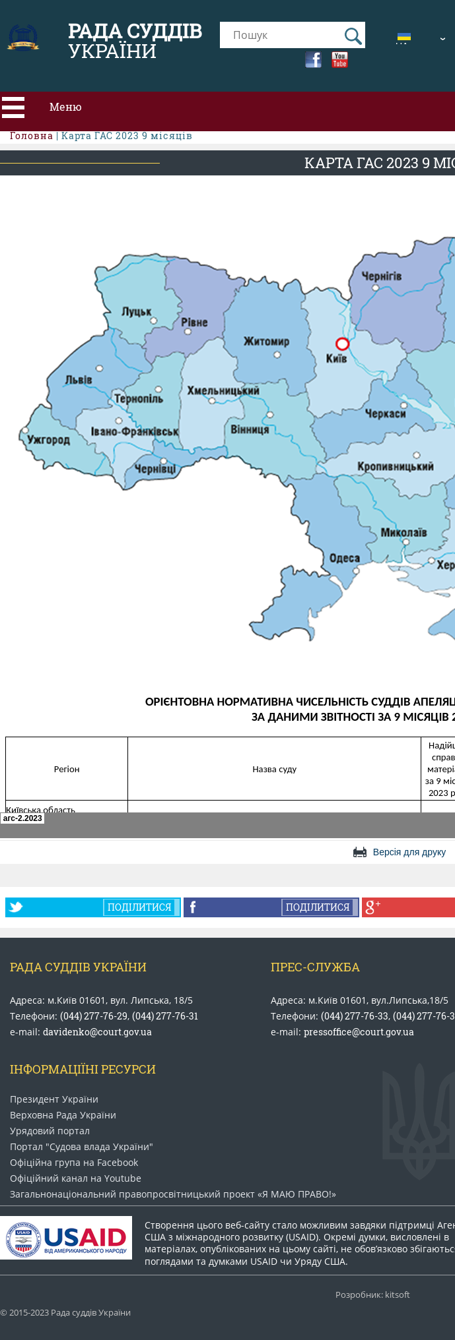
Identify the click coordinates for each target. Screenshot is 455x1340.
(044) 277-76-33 (354, 1016)
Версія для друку (409, 852)
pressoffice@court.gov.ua (359, 1031)
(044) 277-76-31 (165, 1016)
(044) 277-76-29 (93, 1016)
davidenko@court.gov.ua (97, 1031)
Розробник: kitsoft (372, 1295)
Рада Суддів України (78, 967)
